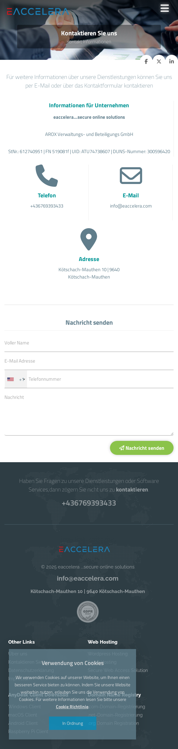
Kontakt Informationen (89, 41)
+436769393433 (89, 502)
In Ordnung (72, 723)
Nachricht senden (141, 448)
